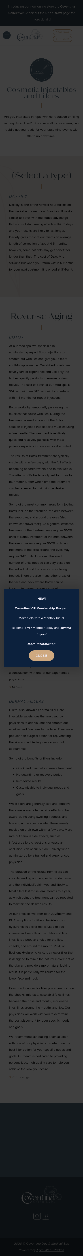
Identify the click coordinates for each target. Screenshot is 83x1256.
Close (41, 655)
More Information (41, 644)
